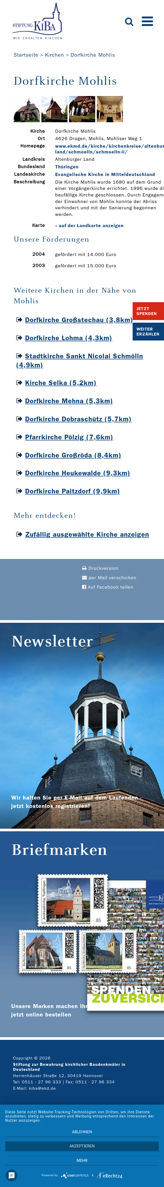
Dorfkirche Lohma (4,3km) (68, 338)
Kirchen (54, 55)
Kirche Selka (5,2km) (61, 383)
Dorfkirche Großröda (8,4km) (73, 455)
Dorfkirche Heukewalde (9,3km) (77, 473)
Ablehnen (82, 1132)
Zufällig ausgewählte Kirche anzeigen (87, 534)
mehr (82, 1160)
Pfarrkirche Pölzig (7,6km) (69, 437)
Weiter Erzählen (148, 332)
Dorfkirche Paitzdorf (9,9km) (72, 491)
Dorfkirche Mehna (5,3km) (69, 401)
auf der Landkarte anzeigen (91, 225)
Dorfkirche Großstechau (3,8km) (79, 320)
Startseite (26, 55)
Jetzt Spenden (147, 311)
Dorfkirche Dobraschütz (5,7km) (78, 419)
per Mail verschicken (109, 578)
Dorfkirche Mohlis (93, 55)
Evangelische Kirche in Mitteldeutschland (105, 174)
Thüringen (67, 167)
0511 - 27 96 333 (41, 1081)
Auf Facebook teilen (107, 587)
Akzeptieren (81, 1146)
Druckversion (100, 568)
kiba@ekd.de (42, 1088)
